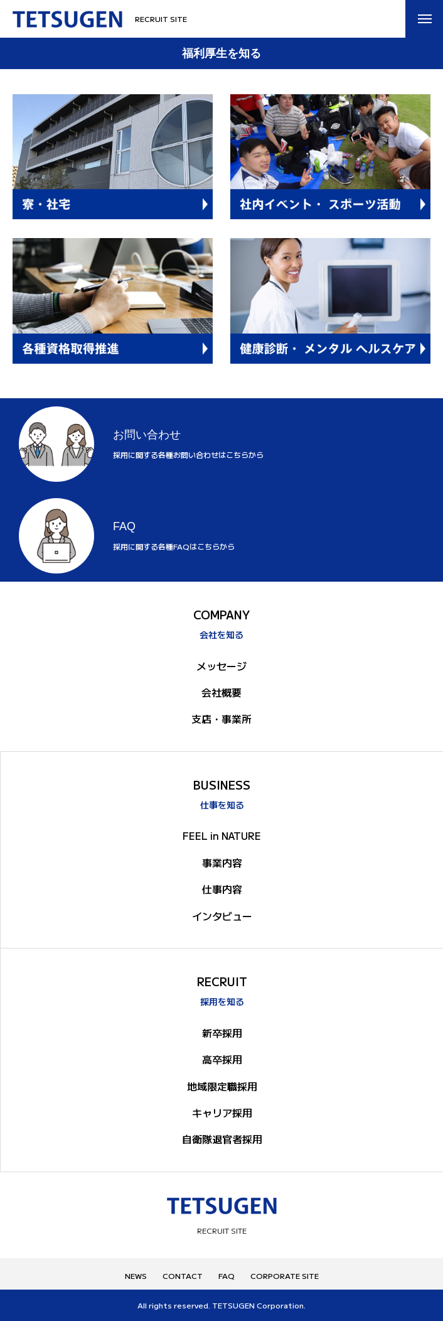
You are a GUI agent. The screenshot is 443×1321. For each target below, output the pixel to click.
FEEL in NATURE (222, 835)
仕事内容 (222, 889)
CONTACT (183, 1275)
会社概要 (221, 692)
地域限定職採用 (222, 1086)
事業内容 (222, 862)
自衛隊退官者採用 (222, 1139)
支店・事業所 (221, 719)
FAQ (226, 1275)
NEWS (136, 1275)
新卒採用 (222, 1033)
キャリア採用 (222, 1112)
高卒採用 (222, 1059)
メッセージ (221, 666)
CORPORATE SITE (284, 1275)
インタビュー (222, 916)
